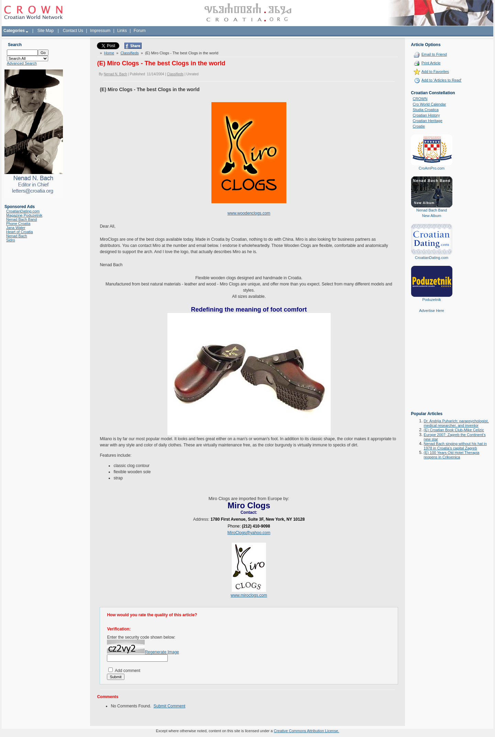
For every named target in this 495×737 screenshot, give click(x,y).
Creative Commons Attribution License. (306, 731)
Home (109, 53)
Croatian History (426, 115)
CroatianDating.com (23, 211)
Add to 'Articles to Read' (441, 80)
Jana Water (15, 228)
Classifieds (129, 53)
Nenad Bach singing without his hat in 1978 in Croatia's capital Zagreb (455, 446)
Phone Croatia (18, 223)
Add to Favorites (435, 71)
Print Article (431, 63)
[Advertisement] (431, 367)
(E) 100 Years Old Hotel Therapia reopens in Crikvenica (452, 455)
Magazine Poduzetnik (24, 215)
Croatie (419, 126)
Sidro (10, 240)
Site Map (45, 30)
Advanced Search (22, 63)
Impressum (100, 30)
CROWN (420, 99)
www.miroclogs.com (249, 595)
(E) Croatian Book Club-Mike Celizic (454, 430)
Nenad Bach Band (21, 219)
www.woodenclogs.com (249, 213)
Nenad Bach (16, 236)
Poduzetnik (431, 299)
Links (122, 30)
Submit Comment (169, 706)
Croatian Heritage (427, 121)
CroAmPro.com (431, 168)
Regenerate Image (162, 652)
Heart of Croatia (19, 232)
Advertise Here (431, 310)
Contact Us (73, 30)
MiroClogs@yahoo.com (249, 532)
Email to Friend (434, 54)
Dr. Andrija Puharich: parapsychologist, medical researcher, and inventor (456, 423)
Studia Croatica (426, 110)
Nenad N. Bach (115, 74)
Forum (140, 30)
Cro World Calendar (429, 104)
